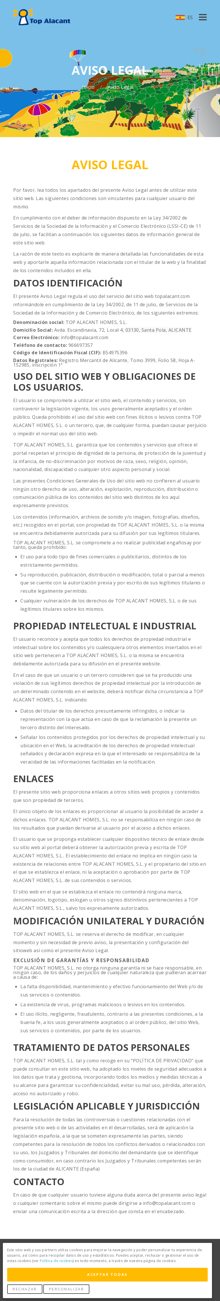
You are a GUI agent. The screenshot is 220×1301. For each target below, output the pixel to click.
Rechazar (25, 1289)
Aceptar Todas (107, 1274)
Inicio (89, 87)
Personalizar (66, 1289)
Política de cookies (56, 1260)
